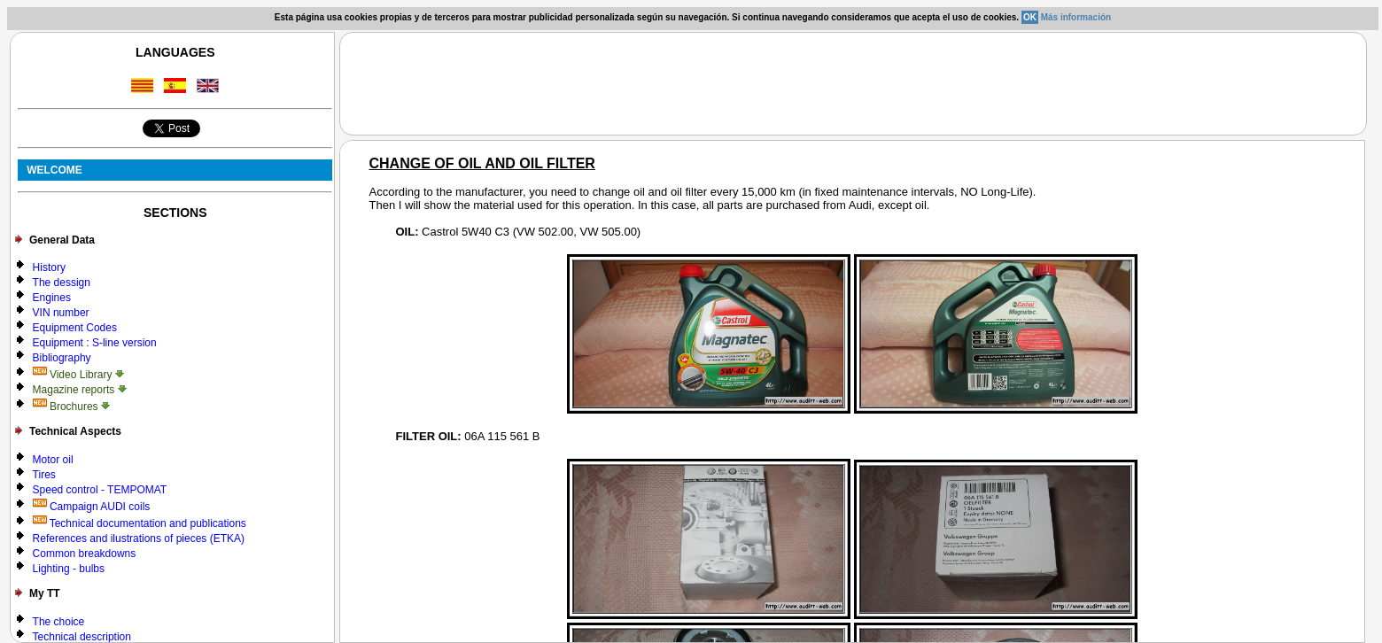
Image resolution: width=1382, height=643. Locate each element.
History (49, 267)
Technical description (82, 637)
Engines (52, 297)
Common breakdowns (84, 553)
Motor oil (53, 459)
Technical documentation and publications (139, 523)
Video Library (78, 374)
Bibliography (62, 358)
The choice (59, 622)
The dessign (61, 282)
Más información (1076, 17)
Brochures (71, 406)
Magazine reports (80, 389)
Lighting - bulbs (69, 568)
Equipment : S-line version (95, 343)
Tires (44, 475)
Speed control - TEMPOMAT (100, 490)
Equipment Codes (75, 328)
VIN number (61, 312)
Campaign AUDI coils (92, 506)
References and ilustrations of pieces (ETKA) (139, 538)
